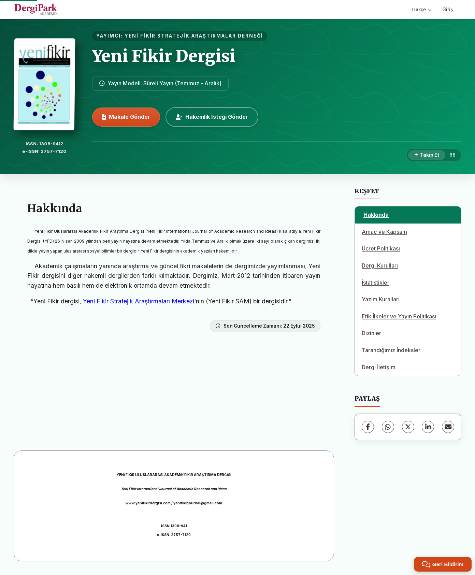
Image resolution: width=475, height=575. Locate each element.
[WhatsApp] (388, 427)
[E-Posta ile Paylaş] (448, 427)
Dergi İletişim (378, 367)
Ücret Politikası (381, 248)
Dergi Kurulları (380, 265)
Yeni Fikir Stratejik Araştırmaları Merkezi (138, 301)
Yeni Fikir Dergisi (163, 56)
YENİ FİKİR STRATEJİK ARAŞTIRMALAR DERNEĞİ (194, 36)
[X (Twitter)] (408, 427)
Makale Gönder (126, 116)
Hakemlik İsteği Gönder (212, 116)
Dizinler (371, 333)
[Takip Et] (426, 155)
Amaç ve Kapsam (384, 231)
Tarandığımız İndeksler (391, 350)
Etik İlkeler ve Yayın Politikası (399, 316)
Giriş (447, 9)
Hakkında (376, 214)
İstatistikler (375, 282)
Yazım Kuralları (381, 299)
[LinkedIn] (428, 427)
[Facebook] (368, 427)
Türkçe (421, 9)
